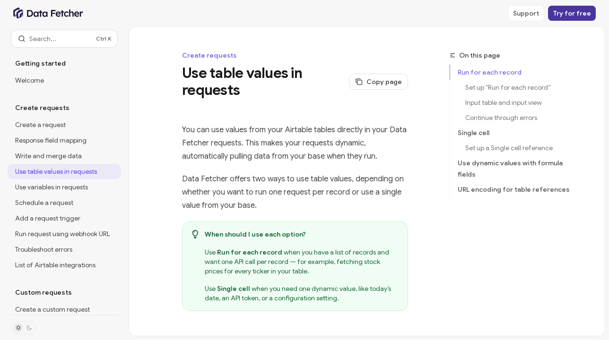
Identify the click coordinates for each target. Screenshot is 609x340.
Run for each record (490, 72)
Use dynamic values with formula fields (510, 168)
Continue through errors (501, 117)
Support (526, 13)
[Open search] (64, 38)
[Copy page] (378, 82)
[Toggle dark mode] (23, 327)
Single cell (473, 132)
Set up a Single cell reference (509, 148)
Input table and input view (503, 102)
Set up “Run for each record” (508, 87)
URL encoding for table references (514, 189)
